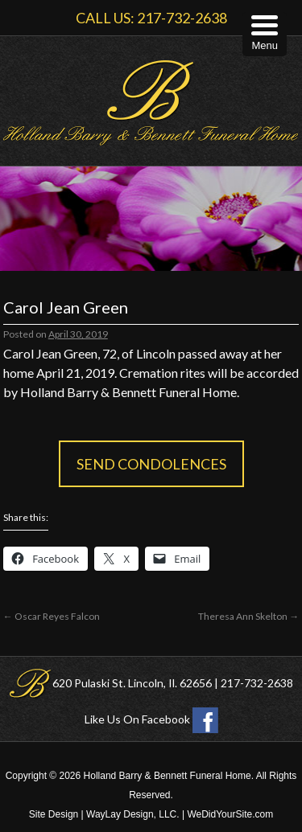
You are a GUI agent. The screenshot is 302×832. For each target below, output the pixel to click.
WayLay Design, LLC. (133, 814)
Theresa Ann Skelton (248, 616)
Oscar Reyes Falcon (51, 616)
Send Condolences (151, 464)
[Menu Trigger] (264, 34)
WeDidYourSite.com (230, 814)
